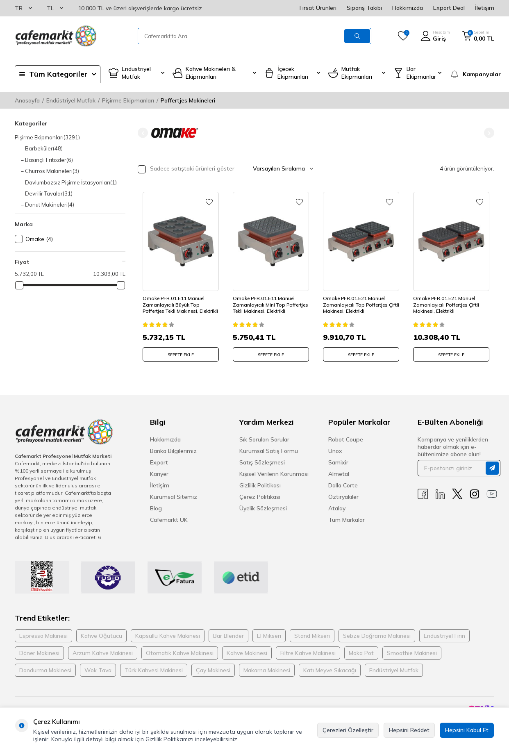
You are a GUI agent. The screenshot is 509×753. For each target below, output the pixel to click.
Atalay (336, 507)
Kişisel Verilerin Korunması (274, 473)
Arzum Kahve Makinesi (103, 652)
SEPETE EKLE (181, 352)
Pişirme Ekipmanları (128, 100)
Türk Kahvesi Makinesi (154, 669)
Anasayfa (27, 100)
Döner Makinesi (39, 652)
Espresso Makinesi (43, 635)
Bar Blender (228, 635)
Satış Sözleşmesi (262, 461)
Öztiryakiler (343, 496)
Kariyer (159, 473)
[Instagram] (474, 493)
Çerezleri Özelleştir (348, 730)
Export (159, 461)
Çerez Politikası (259, 496)
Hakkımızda (407, 7)
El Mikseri (269, 635)
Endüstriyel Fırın (444, 635)
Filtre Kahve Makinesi (308, 652)
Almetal (338, 473)
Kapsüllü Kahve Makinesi (167, 635)
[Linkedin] (440, 493)
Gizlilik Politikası (260, 484)
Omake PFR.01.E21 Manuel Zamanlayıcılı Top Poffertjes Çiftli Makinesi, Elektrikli (356, 302)
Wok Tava (97, 669)
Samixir (338, 461)
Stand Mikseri (312, 635)
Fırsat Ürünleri (318, 7)
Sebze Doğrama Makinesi (377, 635)
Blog (156, 507)
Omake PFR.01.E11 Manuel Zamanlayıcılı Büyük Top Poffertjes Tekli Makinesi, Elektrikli (175, 302)
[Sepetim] (478, 36)
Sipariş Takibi (364, 7)
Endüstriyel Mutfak (70, 100)
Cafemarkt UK (169, 519)
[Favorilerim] (403, 36)
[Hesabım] (435, 36)
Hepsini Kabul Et (467, 730)
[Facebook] (423, 493)
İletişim (484, 7)
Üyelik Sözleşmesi (263, 507)
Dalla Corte (343, 484)
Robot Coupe (345, 438)
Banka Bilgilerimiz (173, 450)
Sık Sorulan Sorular (264, 438)
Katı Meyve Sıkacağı (329, 669)
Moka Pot (361, 652)
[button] (143, 133)
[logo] (56, 36)
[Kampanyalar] (472, 74)
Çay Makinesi (213, 669)
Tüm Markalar (346, 519)
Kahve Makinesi (247, 652)
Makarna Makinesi (266, 669)
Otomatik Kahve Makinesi (180, 652)
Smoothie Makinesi (412, 652)
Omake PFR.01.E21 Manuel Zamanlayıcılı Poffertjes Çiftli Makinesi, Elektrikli (447, 302)
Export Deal (449, 7)
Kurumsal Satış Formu (268, 450)
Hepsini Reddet (409, 730)
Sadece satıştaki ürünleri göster (186, 169)
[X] (457, 493)
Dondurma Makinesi (45, 669)
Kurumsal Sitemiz (173, 496)
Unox (335, 450)
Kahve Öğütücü (101, 635)
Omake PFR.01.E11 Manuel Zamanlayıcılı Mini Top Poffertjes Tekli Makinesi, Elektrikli (265, 302)
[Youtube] (491, 493)
